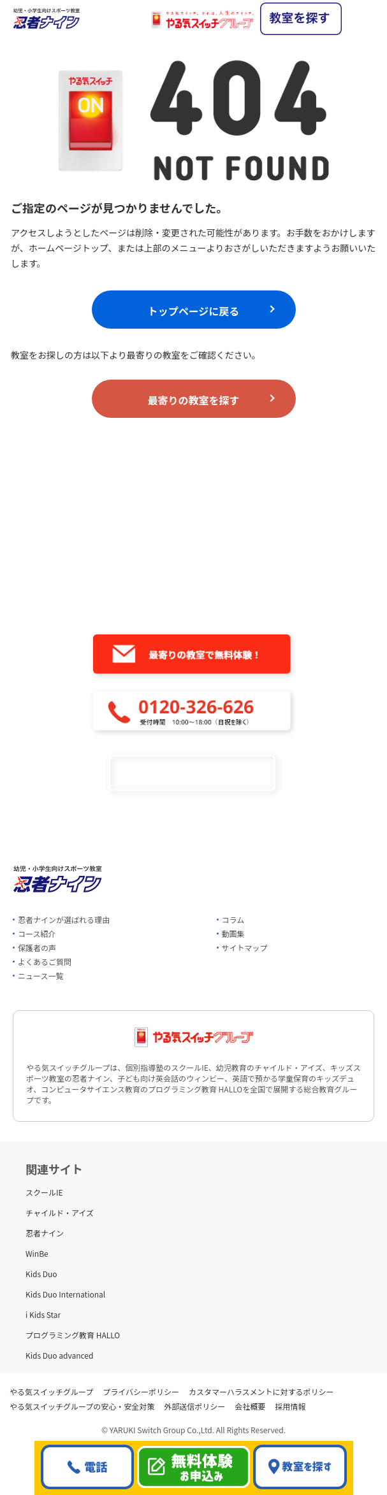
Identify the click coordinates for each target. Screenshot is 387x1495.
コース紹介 (36, 933)
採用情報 (290, 1406)
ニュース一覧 (40, 975)
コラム (233, 919)
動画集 (233, 933)
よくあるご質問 (44, 961)
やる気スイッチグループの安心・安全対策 (82, 1406)
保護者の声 (37, 947)
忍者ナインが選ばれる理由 (64, 919)
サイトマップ (245, 947)
